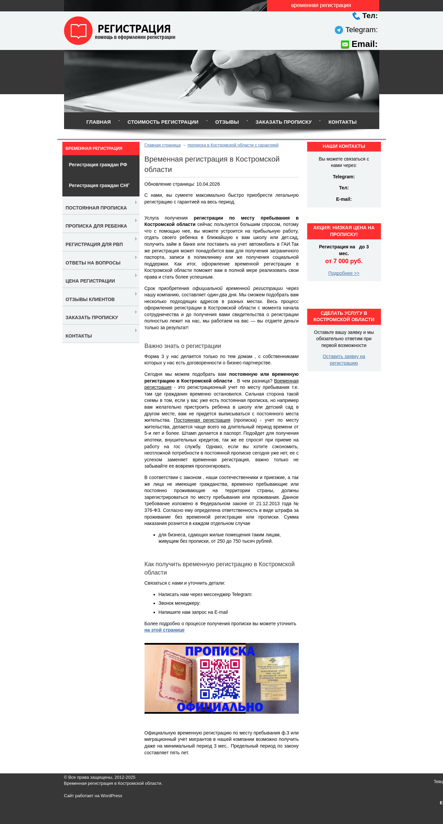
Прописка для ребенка (96, 226)
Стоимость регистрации (162, 122)
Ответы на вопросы (93, 263)
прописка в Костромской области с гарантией (232, 145)
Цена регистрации (90, 281)
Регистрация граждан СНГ (99, 185)
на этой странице (165, 630)
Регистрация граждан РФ (98, 164)
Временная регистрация (94, 148)
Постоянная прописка (96, 208)
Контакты (342, 122)
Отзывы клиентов (90, 299)
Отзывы (227, 122)
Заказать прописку (284, 122)
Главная (98, 122)
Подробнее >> (343, 273)
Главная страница (163, 145)
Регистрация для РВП (94, 244)
